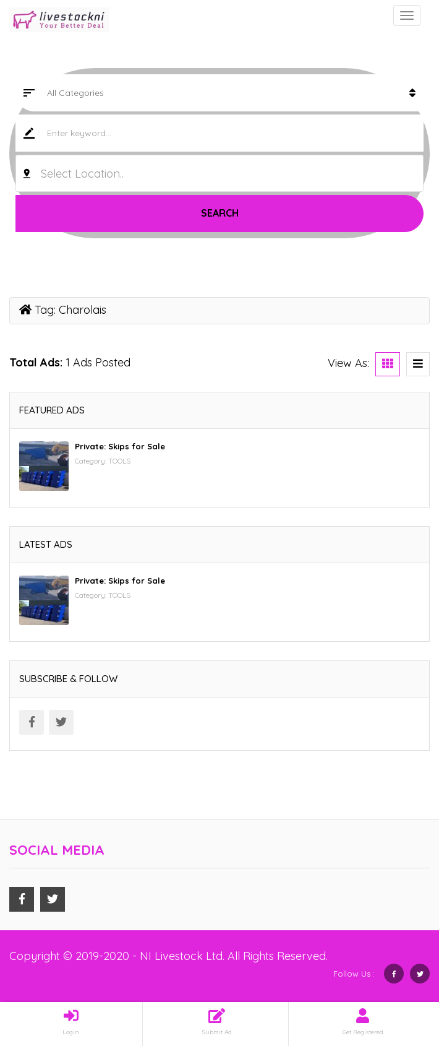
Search (220, 213)
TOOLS (119, 460)
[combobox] (219, 173)
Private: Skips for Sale (120, 446)
